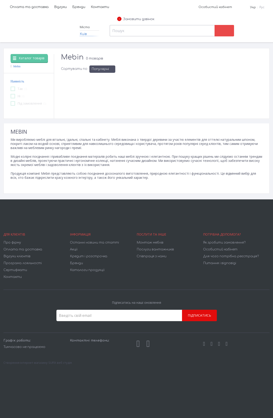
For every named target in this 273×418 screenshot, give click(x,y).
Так (19, 89)
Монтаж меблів (150, 242)
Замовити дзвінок (135, 19)
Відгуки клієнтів (16, 256)
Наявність (17, 81)
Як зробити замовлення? (224, 242)
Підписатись (199, 315)
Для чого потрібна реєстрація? (231, 256)
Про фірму (12, 242)
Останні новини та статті (94, 242)
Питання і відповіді (219, 263)
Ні (18, 96)
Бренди (78, 7)
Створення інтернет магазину (25, 363)
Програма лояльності (22, 263)
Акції (73, 249)
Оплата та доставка (29, 7)
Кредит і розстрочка (88, 256)
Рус (262, 7)
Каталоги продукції (87, 270)
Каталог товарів (28, 58)
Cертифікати (15, 270)
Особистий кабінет (215, 7)
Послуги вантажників (155, 249)
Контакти (100, 7)
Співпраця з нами (151, 256)
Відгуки (60, 7)
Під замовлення (28, 103)
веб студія (64, 363)
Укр (253, 7)
